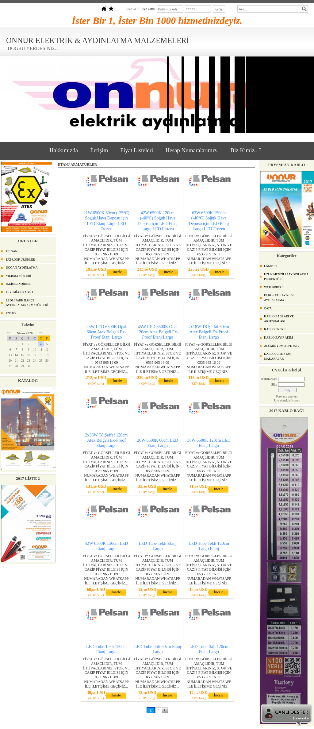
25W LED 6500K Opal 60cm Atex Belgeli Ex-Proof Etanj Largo (106, 331)
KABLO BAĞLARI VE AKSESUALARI (279, 319)
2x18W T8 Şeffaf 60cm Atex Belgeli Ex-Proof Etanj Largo (209, 331)
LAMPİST (270, 266)
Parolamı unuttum (287, 396)
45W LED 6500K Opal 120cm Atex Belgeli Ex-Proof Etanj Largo (157, 331)
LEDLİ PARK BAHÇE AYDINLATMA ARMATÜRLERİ (27, 303)
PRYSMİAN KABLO (19, 292)
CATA (268, 308)
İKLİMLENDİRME (18, 283)
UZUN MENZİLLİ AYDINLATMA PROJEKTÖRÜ (286, 277)
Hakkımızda (63, 150)
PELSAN (11, 251)
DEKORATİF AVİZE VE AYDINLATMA (279, 297)
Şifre (274, 384)
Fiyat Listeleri (136, 150)
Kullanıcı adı (269, 379)
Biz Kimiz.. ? (245, 150)
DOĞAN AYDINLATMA (22, 267)
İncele (117, 272)
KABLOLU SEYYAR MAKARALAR (277, 356)
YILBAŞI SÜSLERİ (18, 275)
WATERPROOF (274, 287)
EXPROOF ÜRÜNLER (20, 259)
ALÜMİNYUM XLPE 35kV (282, 345)
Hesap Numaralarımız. (191, 150)
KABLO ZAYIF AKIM (278, 337)
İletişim (99, 150)
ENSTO (11, 313)
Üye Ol (131, 8)
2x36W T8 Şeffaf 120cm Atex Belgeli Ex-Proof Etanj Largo (106, 440)
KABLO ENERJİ (274, 329)
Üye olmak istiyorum (287, 400)
